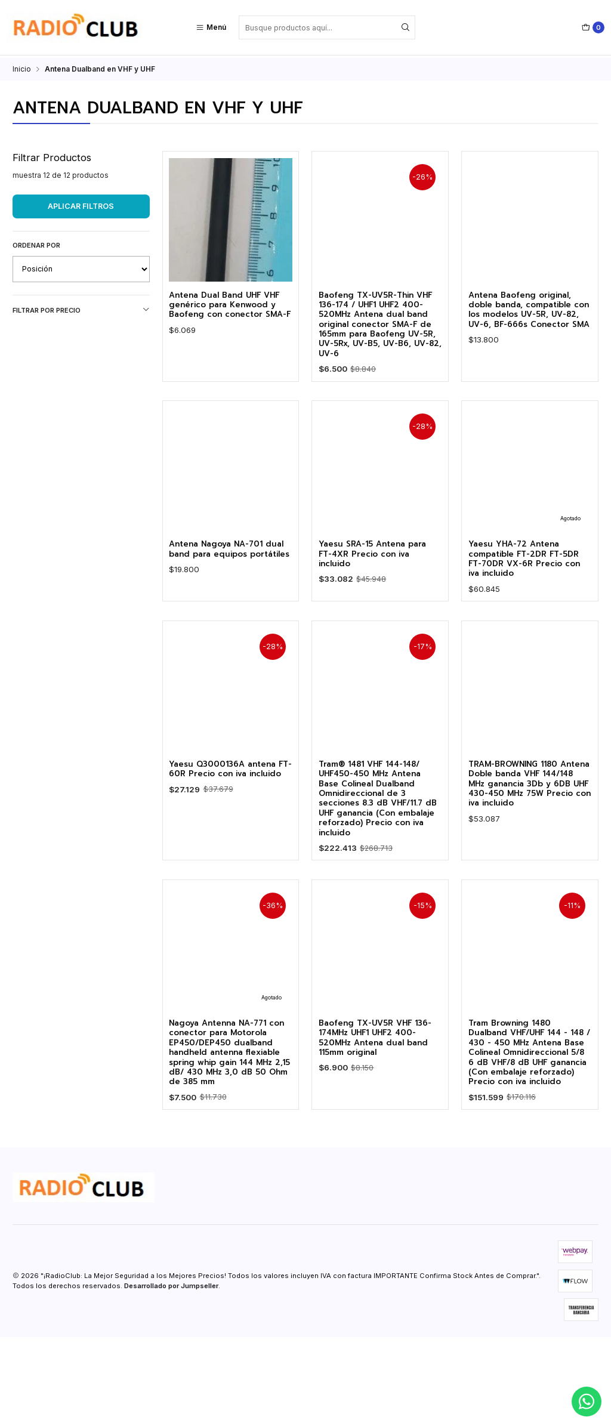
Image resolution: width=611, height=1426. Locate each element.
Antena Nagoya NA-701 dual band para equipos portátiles (226, 634)
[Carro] (593, 27)
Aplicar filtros (81, 203)
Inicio (22, 66)
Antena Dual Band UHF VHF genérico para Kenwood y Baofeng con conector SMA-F (229, 311)
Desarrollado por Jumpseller (171, 1375)
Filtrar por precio (81, 307)
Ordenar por (36, 243)
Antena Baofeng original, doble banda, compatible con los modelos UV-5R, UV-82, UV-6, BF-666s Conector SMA (529, 317)
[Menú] (211, 27)
